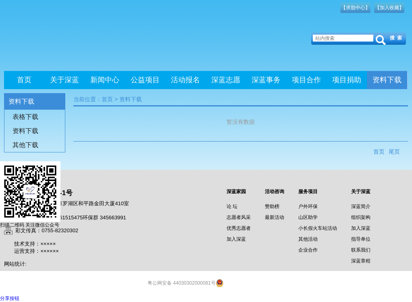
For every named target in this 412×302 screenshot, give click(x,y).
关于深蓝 (64, 80)
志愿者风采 (239, 217)
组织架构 (360, 217)
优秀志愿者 (239, 228)
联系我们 (360, 250)
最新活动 (274, 217)
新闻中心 (104, 80)
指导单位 (360, 239)
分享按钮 (9, 298)
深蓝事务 (266, 80)
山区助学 (308, 217)
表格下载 (25, 116)
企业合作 (308, 250)
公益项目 (145, 80)
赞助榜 (272, 206)
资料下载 (387, 80)
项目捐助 (346, 80)
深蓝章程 (360, 261)
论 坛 (232, 206)
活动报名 (185, 80)
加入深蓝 (236, 239)
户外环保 (308, 206)
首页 (24, 80)
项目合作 (306, 80)
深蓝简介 (360, 206)
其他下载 (25, 145)
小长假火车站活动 (317, 228)
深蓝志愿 (225, 80)
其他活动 (308, 239)
